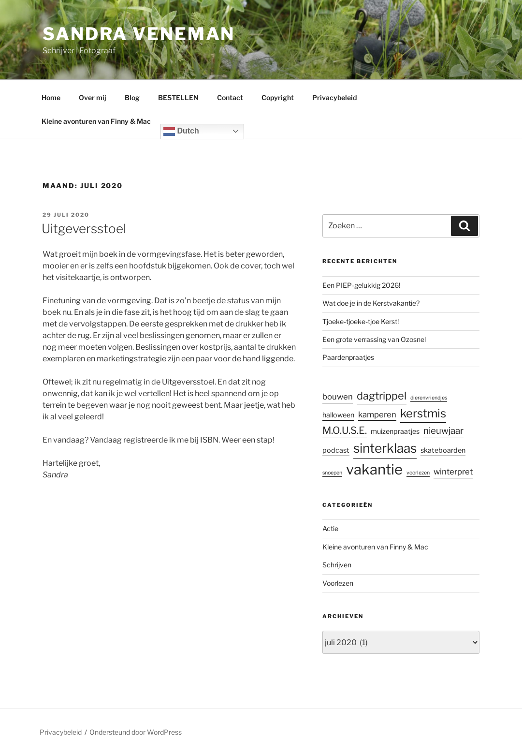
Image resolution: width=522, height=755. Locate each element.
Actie (330, 528)
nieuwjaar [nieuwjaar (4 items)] (443, 430)
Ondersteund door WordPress (135, 732)
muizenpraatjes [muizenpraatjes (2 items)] (395, 431)
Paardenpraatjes (348, 357)
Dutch (181, 131)
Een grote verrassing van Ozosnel (374, 339)
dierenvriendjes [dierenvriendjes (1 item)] (428, 398)
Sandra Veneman (139, 33)
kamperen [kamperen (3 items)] (377, 414)
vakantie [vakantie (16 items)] (374, 469)
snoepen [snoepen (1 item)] (332, 473)
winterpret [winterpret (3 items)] (453, 471)
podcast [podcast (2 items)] (335, 450)
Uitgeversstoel (84, 228)
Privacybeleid (334, 97)
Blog (132, 97)
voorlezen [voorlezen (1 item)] (418, 473)
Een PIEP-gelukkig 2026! (361, 285)
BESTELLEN (178, 97)
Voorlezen (337, 583)
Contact (230, 97)
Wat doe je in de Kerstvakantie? (371, 303)
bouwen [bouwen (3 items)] (337, 396)
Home (51, 97)
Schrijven (336, 565)
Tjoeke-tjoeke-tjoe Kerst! (360, 321)
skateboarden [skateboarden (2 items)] (442, 450)
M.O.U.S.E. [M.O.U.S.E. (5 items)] (344, 430)
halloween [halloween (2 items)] (338, 415)
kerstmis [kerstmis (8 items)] (423, 413)
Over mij (92, 97)
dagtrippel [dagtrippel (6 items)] (381, 395)
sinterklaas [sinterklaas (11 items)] (385, 448)
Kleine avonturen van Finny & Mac (96, 121)
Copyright (277, 97)
